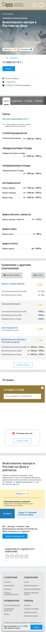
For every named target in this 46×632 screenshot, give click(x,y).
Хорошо (36, 627)
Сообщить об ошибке (31, 609)
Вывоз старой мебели (13, 283)
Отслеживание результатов (9, 609)
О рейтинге (7, 589)
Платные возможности (12, 605)
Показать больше (23, 365)
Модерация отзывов (31, 616)
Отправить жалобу (30, 612)
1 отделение (10, 82)
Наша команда (9, 585)
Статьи (26, 582)
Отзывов (25, 49)
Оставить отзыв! (22, 441)
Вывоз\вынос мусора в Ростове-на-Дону (14, 340)
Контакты (27, 605)
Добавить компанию (31, 585)
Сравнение (17, 101)
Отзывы (29, 101)
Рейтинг (39, 101)
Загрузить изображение (32, 589)
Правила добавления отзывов (31, 593)
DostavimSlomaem (11, 304)
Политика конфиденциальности (11, 593)
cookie (19, 626)
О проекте (7, 582)
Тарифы (6, 614)
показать (9, 69)
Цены (6, 101)
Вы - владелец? (12, 58)
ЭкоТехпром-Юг (10, 327)
